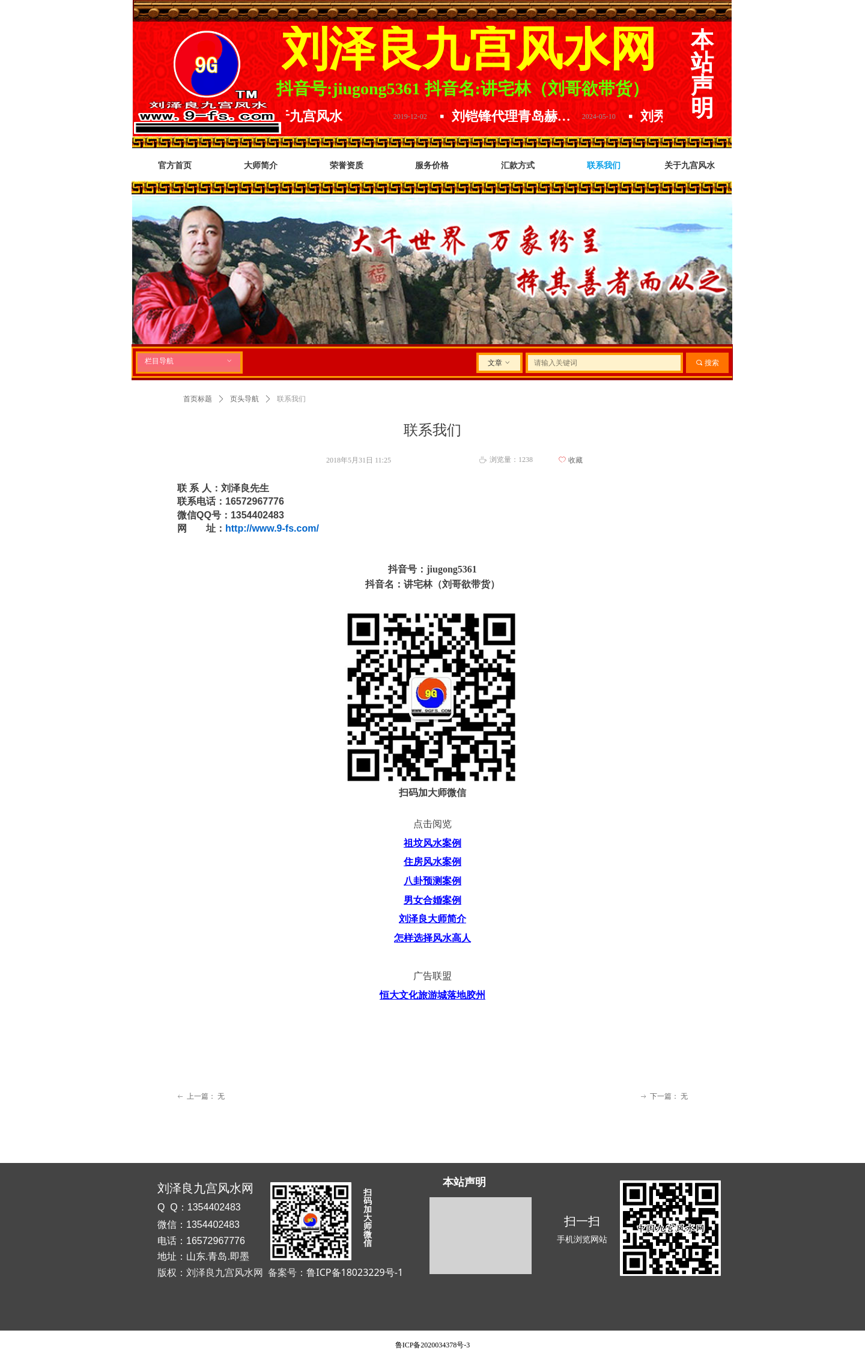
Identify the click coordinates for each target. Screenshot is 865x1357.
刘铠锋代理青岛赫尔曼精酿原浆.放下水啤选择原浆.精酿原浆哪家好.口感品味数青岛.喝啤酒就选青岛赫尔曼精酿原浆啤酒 (523, 116)
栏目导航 (189, 361)
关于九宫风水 (311, 116)
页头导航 (244, 399)
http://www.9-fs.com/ (272, 528)
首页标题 (197, 399)
